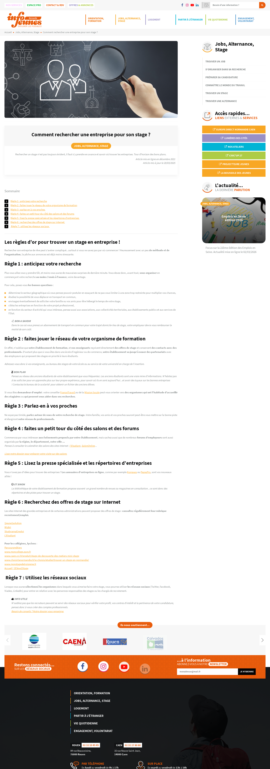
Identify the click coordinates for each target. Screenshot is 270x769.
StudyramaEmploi (14, 531)
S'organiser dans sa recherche (225, 69)
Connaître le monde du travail (225, 85)
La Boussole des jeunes (234, 173)
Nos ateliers (234, 146)
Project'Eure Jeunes (234, 164)
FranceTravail (67, 392)
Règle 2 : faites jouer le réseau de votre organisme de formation (44, 205)
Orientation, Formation (96, 20)
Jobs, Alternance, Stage (129, 20)
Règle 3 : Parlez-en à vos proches (28, 209)
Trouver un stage (216, 93)
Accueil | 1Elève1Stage (16, 568)
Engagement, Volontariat (246, 20)
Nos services (14, 5)
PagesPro (145, 472)
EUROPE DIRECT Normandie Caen (233, 129)
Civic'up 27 (233, 155)
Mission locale (92, 392)
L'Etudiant (9, 535)
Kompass (132, 472)
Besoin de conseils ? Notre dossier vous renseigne (37, 611)
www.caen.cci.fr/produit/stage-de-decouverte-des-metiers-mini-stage (41, 555)
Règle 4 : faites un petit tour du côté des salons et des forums (42, 213)
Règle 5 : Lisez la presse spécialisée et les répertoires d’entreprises (45, 218)
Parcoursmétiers (13, 547)
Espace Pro (34, 5)
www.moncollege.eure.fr (17, 551)
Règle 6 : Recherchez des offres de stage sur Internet (38, 222)
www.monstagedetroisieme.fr (20, 564)
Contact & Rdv (55, 5)
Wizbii (7, 527)
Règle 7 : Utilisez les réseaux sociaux (30, 226)
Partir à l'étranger (190, 19)
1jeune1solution (13, 523)
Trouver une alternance (221, 101)
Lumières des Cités (233, 138)
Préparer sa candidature (221, 77)
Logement (154, 19)
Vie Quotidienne (218, 19)
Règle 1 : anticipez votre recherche (29, 201)
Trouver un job (215, 61)
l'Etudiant (75, 445)
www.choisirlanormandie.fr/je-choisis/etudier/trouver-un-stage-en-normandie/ (46, 560)
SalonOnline (88, 445)
